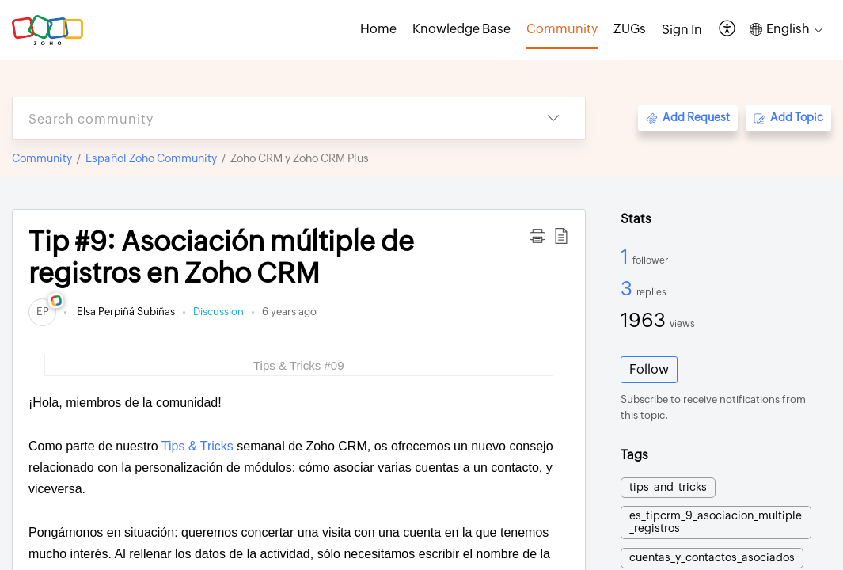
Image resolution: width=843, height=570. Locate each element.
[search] (267, 118)
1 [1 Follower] (626, 256)
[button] (728, 29)
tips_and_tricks (668, 487)
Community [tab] (562, 28)
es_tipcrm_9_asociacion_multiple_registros (715, 521)
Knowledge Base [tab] (461, 28)
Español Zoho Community (151, 158)
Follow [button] (649, 369)
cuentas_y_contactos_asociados (712, 557)
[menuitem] (682, 30)
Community (42, 158)
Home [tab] (378, 28)
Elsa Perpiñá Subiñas (124, 311)
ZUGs (629, 28)
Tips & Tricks (197, 446)
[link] (42, 311)
